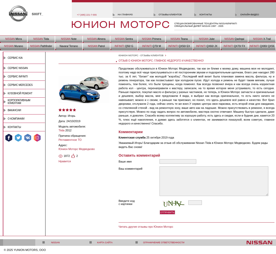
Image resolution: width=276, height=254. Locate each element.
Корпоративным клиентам (19, 102)
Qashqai (234, 39)
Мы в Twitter (18, 138)
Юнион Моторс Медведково (77, 149)
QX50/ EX (179, 46)
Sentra (124, 39)
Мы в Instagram (37, 138)
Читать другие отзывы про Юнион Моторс (146, 226)
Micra (13, 39)
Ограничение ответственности (164, 242)
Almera (96, 39)
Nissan (55, 242)
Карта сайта (105, 242)
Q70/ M (151, 46)
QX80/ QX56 (261, 46)
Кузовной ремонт (20, 93)
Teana (179, 39)
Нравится (65, 161)
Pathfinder (41, 46)
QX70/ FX (234, 46)
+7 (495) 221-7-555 (87, 15)
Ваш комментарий (130, 168)
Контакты (14, 127)
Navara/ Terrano (69, 46)
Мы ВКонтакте (27, 138)
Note (68, 39)
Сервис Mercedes (20, 85)
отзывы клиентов (170, 14)
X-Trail (262, 39)
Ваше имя (125, 161)
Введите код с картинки (127, 202)
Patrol (96, 46)
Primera (151, 39)
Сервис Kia (15, 57)
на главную (125, 14)
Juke (206, 39)
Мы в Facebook (8, 138)
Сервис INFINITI (18, 76)
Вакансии (14, 110)
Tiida (41, 39)
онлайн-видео (249, 14)
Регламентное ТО (70, 139)
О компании (16, 118)
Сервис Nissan (18, 68)
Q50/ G (124, 46)
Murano (13, 46)
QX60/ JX (206, 46)
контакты (205, 14)
